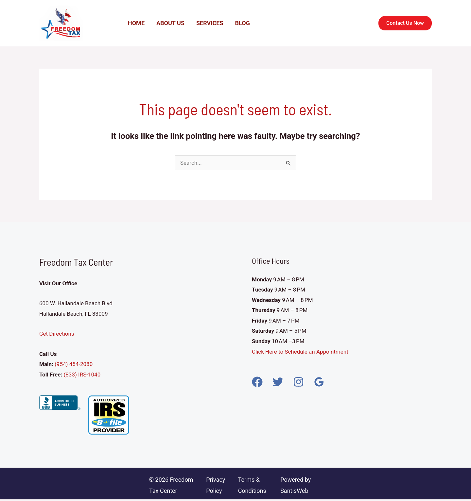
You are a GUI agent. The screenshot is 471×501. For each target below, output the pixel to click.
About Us (170, 23)
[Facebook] (257, 381)
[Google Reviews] (319, 381)
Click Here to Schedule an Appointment (301, 351)
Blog (242, 23)
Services (209, 23)
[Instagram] (298, 381)
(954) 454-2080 (73, 364)
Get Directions (56, 333)
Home (136, 23)
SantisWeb (294, 490)
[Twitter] (277, 381)
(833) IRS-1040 (81, 374)
